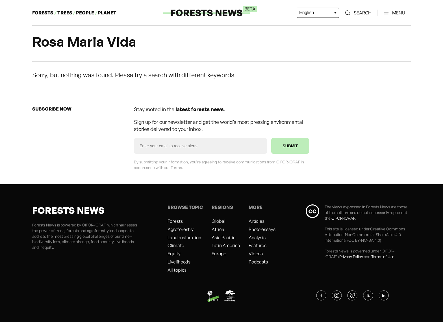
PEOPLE (85, 13)
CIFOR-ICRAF (93, 224)
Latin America (226, 245)
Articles (256, 221)
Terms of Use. (383, 256)
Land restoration (184, 237)
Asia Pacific (224, 237)
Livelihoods (179, 262)
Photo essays (262, 229)
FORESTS (42, 13)
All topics (177, 270)
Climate (176, 245)
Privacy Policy (351, 256)
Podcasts (258, 262)
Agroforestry (181, 229)
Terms (176, 167)
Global (218, 221)
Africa (218, 229)
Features (257, 245)
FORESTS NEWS (206, 12)
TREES (64, 13)
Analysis (257, 237)
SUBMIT (290, 146)
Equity (174, 253)
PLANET (107, 13)
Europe (219, 253)
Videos (256, 253)
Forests (175, 221)
